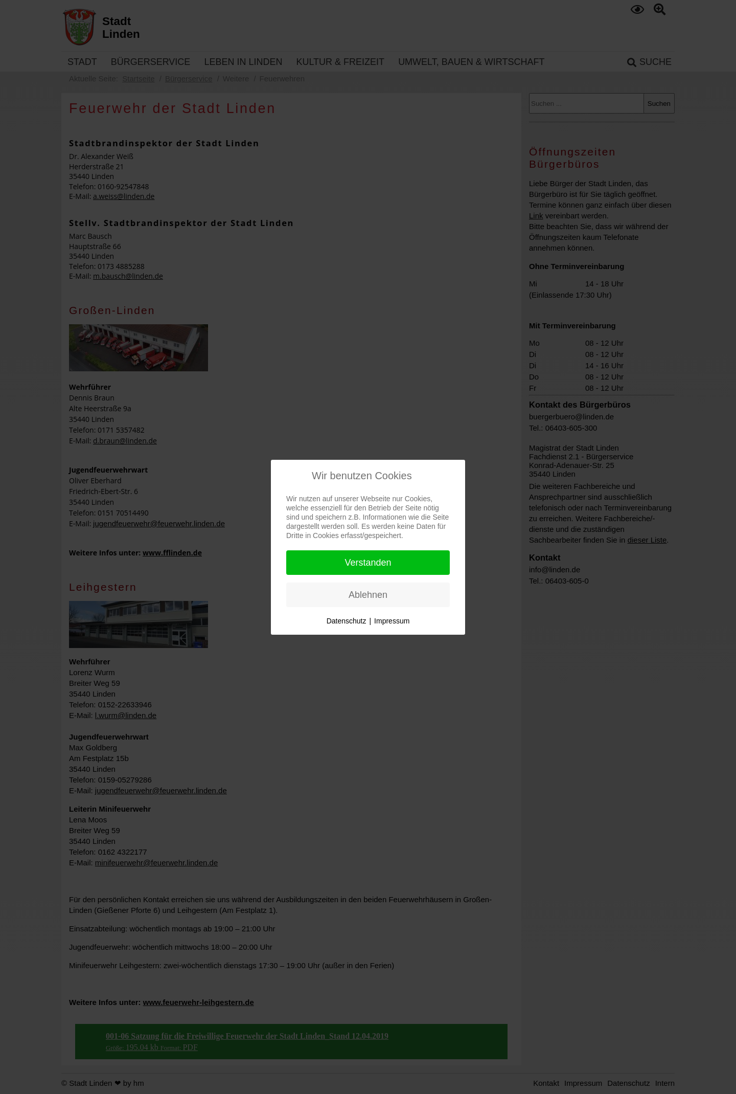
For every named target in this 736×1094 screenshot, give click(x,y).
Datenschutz (346, 621)
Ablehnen (368, 595)
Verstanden (367, 562)
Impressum (391, 621)
